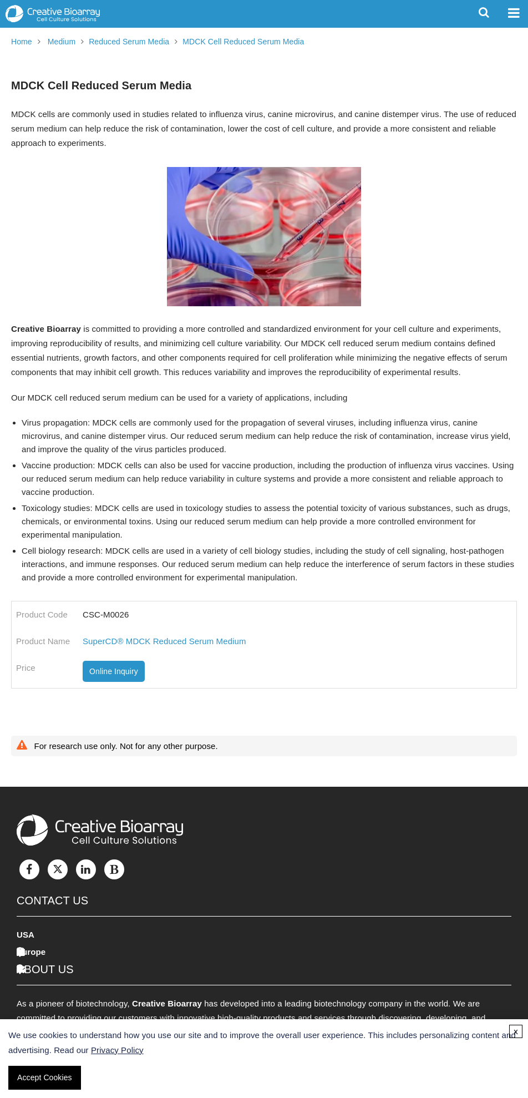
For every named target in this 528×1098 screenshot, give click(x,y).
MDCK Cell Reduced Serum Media (243, 41)
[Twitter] (58, 869)
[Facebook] (29, 869)
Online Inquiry (113, 671)
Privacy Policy (117, 1050)
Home (21, 41)
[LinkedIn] (86, 869)
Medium (61, 41)
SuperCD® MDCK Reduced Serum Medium (164, 641)
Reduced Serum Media (129, 41)
